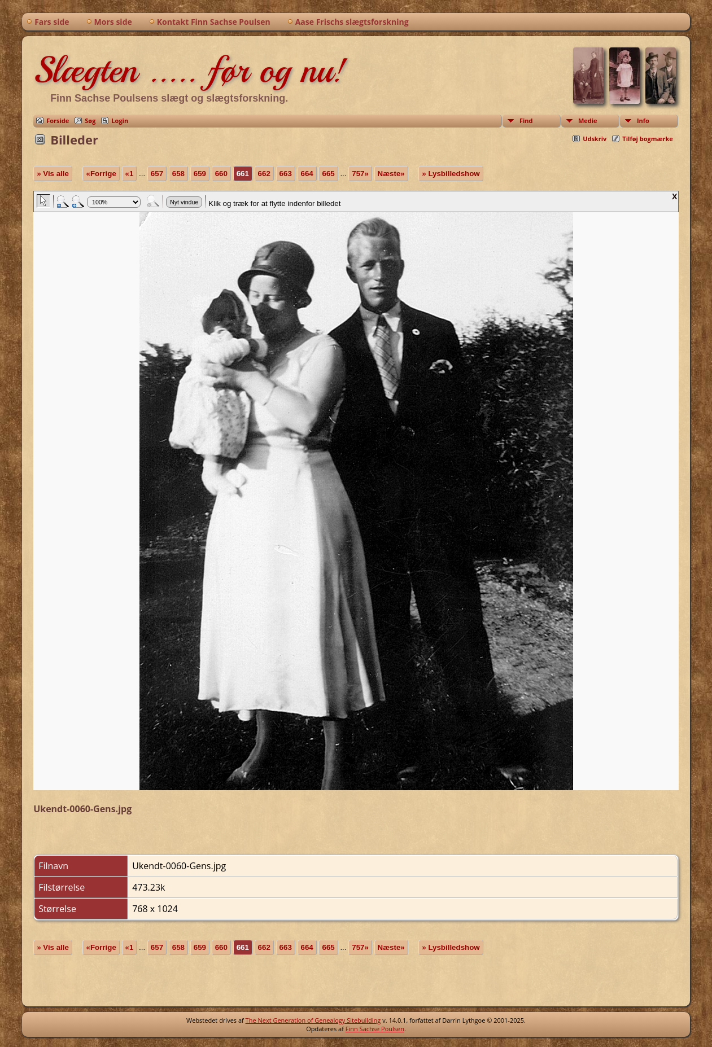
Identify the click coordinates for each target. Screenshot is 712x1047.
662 (264, 173)
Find (526, 120)
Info (643, 120)
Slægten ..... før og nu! (189, 70)
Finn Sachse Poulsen (375, 1028)
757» (360, 173)
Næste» (391, 173)
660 (221, 173)
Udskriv (594, 138)
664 (307, 173)
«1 (129, 173)
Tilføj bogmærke (647, 138)
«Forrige (101, 173)
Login (119, 120)
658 (178, 173)
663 (285, 173)
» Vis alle (53, 173)
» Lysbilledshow (450, 173)
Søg (90, 120)
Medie (587, 120)
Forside (57, 120)
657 (157, 173)
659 (200, 173)
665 (328, 173)
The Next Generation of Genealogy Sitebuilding (313, 1020)
